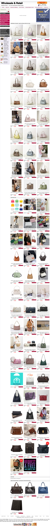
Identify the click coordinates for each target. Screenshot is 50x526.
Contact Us (46, 7)
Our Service (30, 211)
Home (3, 7)
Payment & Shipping (14, 7)
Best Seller (3, 22)
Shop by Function (4, 29)
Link (43, 516)
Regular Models (3, 20)
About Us (7, 7)
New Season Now (4, 18)
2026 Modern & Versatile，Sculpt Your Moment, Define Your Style (20, 23)
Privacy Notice (19, 517)
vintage (25, 521)
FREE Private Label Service (17, 211)
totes (47, 520)
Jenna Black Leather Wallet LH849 (17, 512)
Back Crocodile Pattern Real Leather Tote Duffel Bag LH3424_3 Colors (6, 39)
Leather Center (3, 516)
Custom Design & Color (29, 7)
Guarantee (12, 516)
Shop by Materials (4, 32)
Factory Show (23, 516)
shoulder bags (4, 521)
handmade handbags (29, 521)
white (21, 521)
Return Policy (17, 516)
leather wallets (9, 521)
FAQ (8, 516)
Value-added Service (4, 15)
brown (19, 521)
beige (23, 521)
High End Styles (4, 24)
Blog (32, 516)
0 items (45, 5)
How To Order (21, 7)
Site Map (47, 516)
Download (36, 516)
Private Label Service (39, 7)
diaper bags (41, 519)
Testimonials (28, 516)
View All (2, 13)
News (40, 516)
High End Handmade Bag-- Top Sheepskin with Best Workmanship (20, 480)
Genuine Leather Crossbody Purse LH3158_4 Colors (6, 48)
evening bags (13, 521)
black (16, 521)
